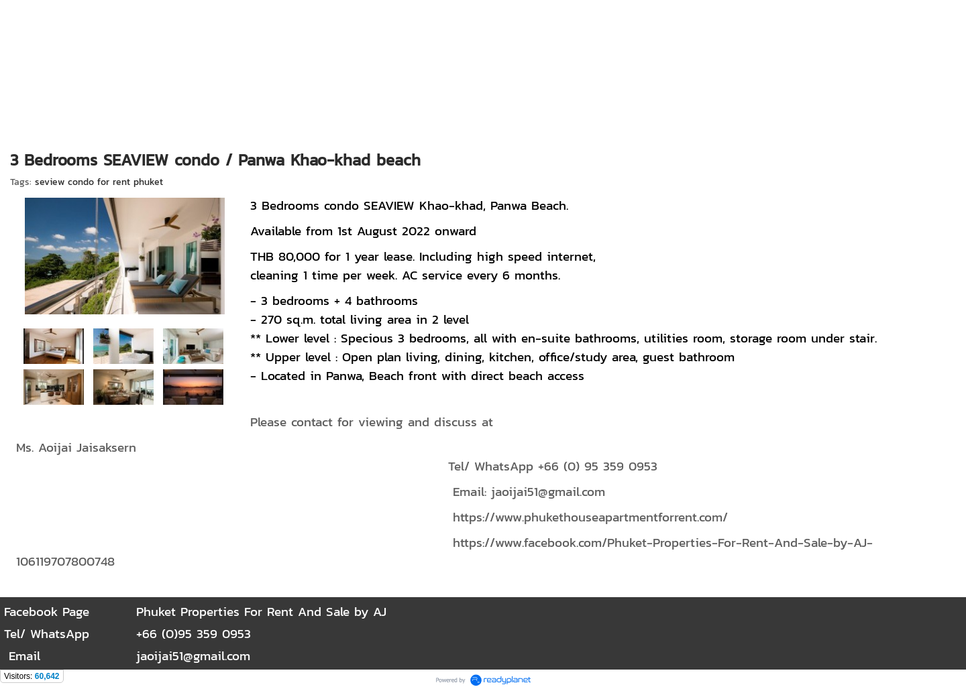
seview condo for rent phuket (99, 182)
